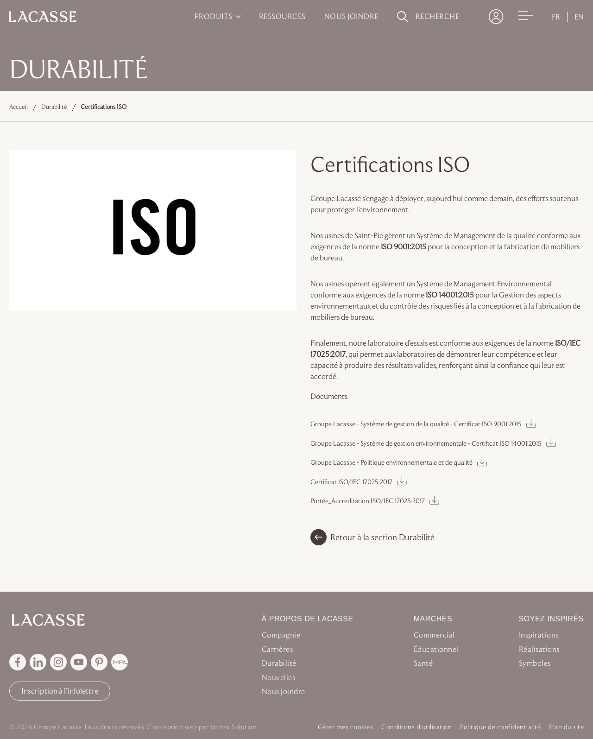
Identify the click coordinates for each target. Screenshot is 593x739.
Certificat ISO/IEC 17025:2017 (351, 482)
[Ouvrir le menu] (525, 16)
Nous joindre (283, 691)
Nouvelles (279, 677)
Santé (423, 663)
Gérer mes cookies (345, 727)
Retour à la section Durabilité (372, 537)
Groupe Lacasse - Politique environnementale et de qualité (391, 462)
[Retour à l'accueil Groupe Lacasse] (70, 620)
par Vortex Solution (228, 727)
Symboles (535, 663)
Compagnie (281, 634)
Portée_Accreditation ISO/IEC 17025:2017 (367, 501)
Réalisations (539, 649)
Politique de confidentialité (500, 727)
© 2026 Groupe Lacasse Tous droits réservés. (77, 727)
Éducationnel (436, 649)
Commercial (434, 634)
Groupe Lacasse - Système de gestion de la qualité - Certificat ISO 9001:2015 (416, 424)
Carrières (277, 649)
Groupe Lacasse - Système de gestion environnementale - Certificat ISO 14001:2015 (426, 443)
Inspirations (539, 634)
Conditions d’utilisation (416, 727)
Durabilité (54, 106)
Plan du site (566, 727)
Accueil (18, 106)
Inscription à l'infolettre (59, 690)
